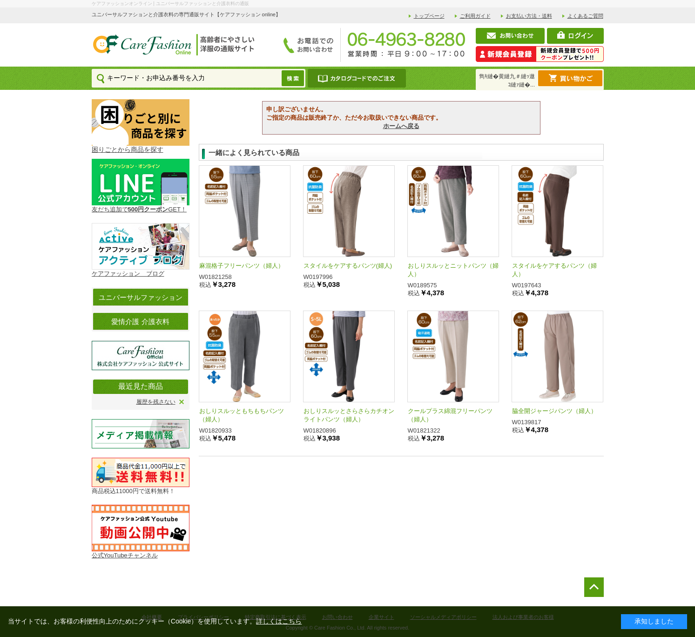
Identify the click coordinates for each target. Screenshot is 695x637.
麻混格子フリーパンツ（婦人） (241, 265)
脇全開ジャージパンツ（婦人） (554, 410)
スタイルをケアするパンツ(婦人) (348, 265)
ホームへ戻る (401, 125)
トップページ (429, 16)
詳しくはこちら (279, 621)
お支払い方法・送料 (529, 16)
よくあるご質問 (585, 16)
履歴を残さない (155, 402)
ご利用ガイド (475, 16)
